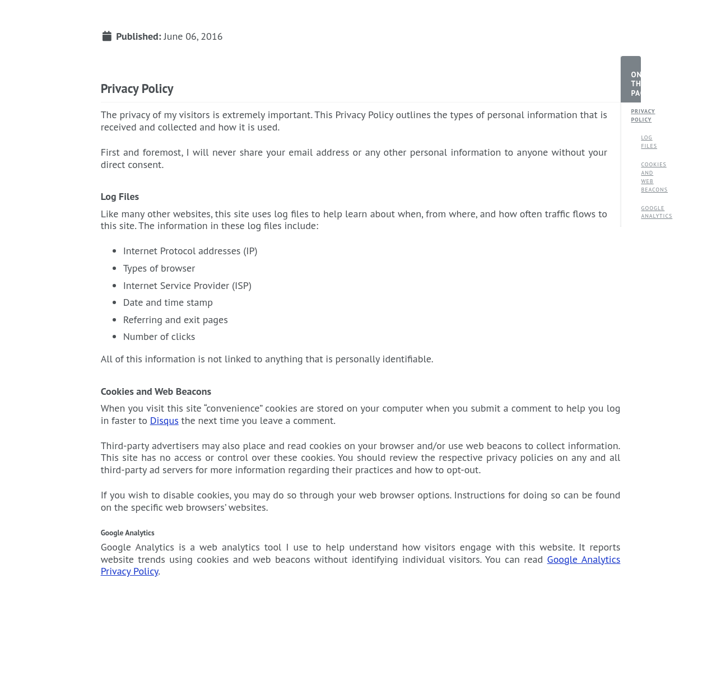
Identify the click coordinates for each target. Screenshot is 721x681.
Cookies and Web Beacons (646, 177)
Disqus (164, 420)
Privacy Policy (636, 115)
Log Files (646, 142)
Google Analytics (646, 212)
